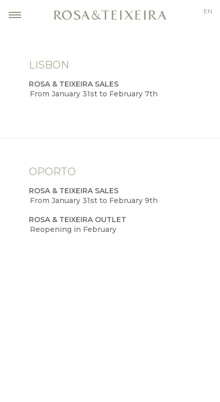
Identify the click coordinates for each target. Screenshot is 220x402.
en (208, 11)
